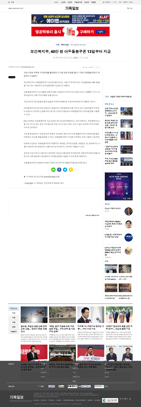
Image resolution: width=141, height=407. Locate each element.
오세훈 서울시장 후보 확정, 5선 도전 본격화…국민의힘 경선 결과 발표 (33, 367)
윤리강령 (97, 400)
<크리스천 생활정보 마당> (92, 215)
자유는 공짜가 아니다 (112, 208)
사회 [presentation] (13, 322)
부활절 (93, 2)
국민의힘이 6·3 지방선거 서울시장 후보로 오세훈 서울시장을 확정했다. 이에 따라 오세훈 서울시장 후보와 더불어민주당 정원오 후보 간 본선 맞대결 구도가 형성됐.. (34, 376)
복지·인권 (65, 45)
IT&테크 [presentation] (14, 331)
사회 (57, 45)
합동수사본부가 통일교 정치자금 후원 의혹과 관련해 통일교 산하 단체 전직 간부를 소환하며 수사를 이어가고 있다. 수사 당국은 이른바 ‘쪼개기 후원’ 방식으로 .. (34, 338)
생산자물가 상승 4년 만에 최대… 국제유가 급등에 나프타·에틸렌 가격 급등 (111, 137)
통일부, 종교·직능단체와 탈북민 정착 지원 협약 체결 (62, 366)
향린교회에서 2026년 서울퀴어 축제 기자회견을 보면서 (113, 223)
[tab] (13, 313)
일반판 (115, 2)
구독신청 (125, 2)
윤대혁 (63, 2)
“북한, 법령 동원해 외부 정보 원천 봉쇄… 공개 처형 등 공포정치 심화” (62, 329)
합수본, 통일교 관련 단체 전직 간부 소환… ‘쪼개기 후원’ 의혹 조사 (111, 124)
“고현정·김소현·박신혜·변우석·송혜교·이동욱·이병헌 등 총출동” (111, 150)
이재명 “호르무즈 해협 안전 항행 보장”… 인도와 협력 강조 (119, 327)
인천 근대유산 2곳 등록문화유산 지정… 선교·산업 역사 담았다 (111, 112)
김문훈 (86, 2)
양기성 (107, 211)
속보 (107, 97)
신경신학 (108, 257)
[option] (112, 272)
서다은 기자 (18, 67)
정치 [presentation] (13, 313)
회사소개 (36, 400)
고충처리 (90, 400)
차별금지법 (78, 2)
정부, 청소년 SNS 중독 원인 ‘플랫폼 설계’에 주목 (111, 161)
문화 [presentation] (13, 327)
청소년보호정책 (80, 400)
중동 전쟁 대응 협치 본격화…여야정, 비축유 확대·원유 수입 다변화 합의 (119, 367)
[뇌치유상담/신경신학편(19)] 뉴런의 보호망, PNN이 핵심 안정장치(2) (113, 251)
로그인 (131, 2)
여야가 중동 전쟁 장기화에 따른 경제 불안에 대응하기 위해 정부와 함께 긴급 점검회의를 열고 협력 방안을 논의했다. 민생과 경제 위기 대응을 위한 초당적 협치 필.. (119, 376)
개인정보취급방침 (68, 400)
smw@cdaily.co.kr (28, 67)
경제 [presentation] (13, 318)
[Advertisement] (118, 79)
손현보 (70, 2)
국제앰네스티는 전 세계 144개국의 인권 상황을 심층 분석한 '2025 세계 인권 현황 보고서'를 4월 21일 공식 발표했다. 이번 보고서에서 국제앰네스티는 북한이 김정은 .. (62, 338)
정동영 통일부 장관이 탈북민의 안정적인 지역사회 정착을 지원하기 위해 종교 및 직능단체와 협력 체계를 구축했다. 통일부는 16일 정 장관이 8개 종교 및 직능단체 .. (62, 373)
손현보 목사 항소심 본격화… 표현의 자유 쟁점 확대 (89, 366)
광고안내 (43, 400)
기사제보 (58, 400)
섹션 (11, 2)
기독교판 (107, 2)
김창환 (107, 229)
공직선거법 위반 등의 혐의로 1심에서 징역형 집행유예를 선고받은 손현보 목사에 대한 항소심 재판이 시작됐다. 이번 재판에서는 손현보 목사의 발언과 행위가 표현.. (90, 373)
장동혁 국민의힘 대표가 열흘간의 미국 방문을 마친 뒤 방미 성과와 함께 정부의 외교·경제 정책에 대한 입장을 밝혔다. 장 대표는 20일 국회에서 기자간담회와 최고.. (90, 335)
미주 (120, 2)
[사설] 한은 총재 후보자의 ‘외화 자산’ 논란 (113, 235)
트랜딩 (56, 2)
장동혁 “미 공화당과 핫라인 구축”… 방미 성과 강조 (90, 327)
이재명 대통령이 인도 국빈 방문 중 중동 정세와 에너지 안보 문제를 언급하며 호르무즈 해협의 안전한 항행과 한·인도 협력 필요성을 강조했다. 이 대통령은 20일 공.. (119, 335)
